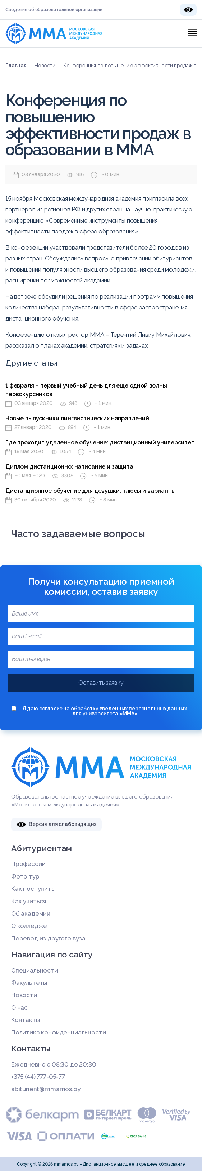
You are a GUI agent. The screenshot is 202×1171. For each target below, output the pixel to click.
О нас (19, 1007)
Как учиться (28, 901)
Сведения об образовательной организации (53, 9)
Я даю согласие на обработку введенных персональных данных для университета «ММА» (99, 711)
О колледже (29, 925)
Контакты (25, 1019)
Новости (24, 994)
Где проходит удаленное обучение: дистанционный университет (99, 442)
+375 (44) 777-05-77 (38, 1076)
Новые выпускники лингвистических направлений (77, 418)
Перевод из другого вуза (48, 938)
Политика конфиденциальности (58, 1032)
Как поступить (33, 888)
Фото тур (25, 876)
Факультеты (29, 982)
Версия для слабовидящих (56, 824)
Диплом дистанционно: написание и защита (69, 466)
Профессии (28, 863)
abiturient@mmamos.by (46, 1088)
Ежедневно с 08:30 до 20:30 (53, 1064)
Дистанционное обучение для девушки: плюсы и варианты (90, 490)
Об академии (30, 913)
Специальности (34, 970)
